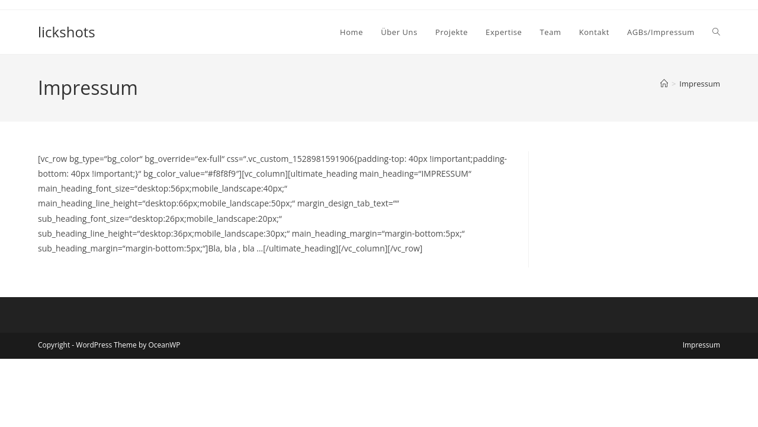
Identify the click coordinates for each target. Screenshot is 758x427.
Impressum (699, 83)
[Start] (664, 83)
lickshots (66, 32)
